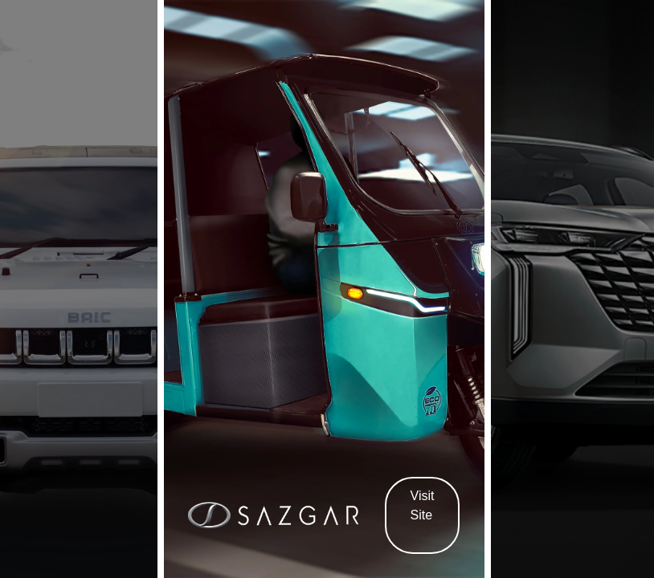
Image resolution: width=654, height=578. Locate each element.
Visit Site (423, 514)
